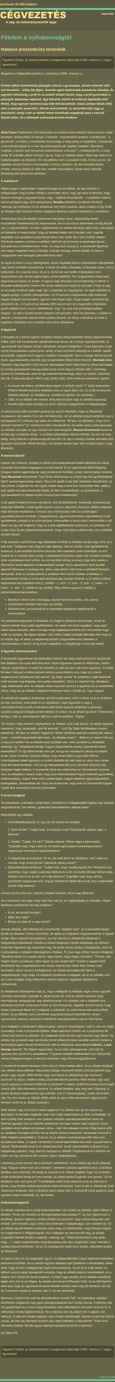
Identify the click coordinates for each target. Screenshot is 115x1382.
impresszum (107, 1376)
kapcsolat (107, 13)
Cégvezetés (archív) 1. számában (37, 73)
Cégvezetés (33, 15)
